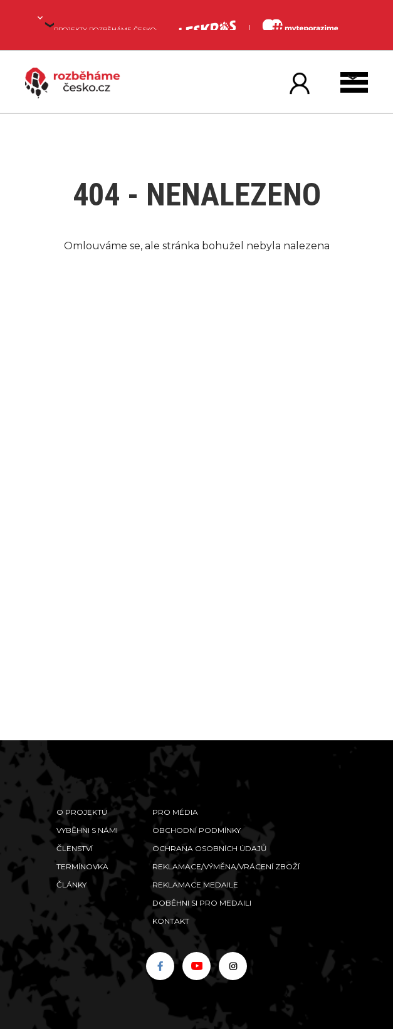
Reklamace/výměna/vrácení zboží (226, 866)
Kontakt (170, 921)
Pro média (175, 812)
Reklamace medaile (195, 884)
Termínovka (82, 866)
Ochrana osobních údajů (209, 848)
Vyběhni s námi (87, 830)
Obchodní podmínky (196, 830)
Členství (74, 848)
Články (71, 884)
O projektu (81, 812)
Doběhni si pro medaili (201, 902)
